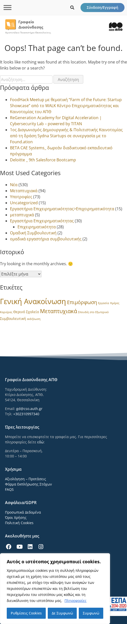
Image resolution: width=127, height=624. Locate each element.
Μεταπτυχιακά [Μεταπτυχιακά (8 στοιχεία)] (58, 311)
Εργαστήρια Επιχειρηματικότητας (42, 221)
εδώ (40, 442)
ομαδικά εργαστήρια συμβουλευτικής (46, 239)
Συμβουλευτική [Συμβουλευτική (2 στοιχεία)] (13, 318)
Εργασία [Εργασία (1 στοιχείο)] (103, 303)
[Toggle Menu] (8, 7)
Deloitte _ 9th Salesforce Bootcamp (43, 160)
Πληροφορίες (75, 600)
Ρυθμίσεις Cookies (26, 613)
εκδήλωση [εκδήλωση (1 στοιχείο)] (33, 319)
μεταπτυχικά (22, 215)
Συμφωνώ (91, 613)
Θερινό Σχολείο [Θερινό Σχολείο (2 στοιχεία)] (26, 311)
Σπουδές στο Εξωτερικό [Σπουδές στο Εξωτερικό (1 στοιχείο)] (93, 312)
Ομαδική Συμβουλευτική (33, 233)
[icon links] (72, 8)
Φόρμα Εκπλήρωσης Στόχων (28, 484)
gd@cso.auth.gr (29, 408)
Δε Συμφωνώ (62, 613)
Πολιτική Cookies (19, 522)
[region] (55, 588)
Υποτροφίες (21, 196)
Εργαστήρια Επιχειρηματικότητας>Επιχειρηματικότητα (62, 209)
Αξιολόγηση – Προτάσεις (25, 478)
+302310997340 (26, 413)
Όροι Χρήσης (15, 517)
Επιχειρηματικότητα (37, 227)
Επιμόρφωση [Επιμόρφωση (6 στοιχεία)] (82, 302)
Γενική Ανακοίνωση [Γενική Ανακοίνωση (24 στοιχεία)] (33, 301)
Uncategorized (24, 202)
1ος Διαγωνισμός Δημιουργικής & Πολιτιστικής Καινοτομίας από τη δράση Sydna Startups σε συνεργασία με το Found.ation (66, 136)
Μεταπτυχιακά (24, 190)
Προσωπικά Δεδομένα (23, 512)
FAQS (9, 489)
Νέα (14, 184)
